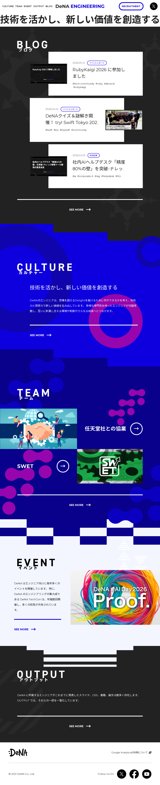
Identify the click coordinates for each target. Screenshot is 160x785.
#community (79, 129)
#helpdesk (107, 176)
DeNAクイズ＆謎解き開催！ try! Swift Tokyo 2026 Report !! (72, 122)
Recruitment (131, 6)
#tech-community (83, 83)
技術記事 (93, 155)
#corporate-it (85, 176)
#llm (118, 176)
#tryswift (65, 129)
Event (28, 6)
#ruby (99, 83)
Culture (8, 6)
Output (38, 6)
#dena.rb (109, 83)
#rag (97, 176)
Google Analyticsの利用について (129, 752)
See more (80, 210)
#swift (48, 129)
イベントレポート (96, 63)
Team (18, 6)
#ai (74, 176)
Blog (49, 6)
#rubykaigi (79, 87)
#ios (56, 129)
